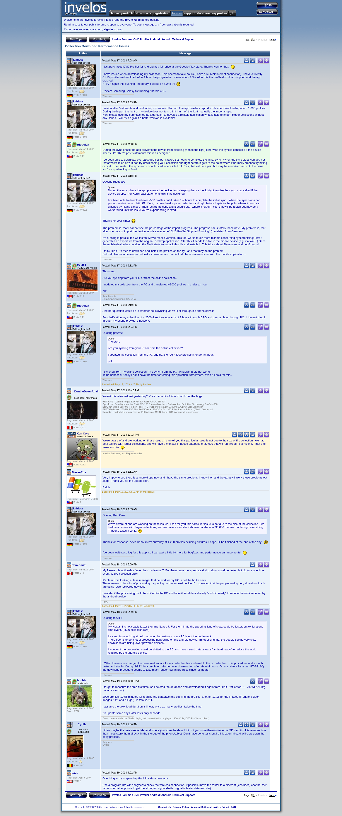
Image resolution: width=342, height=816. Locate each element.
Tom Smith (79, 565)
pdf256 (81, 264)
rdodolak (83, 144)
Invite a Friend (221, 807)
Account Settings (201, 807)
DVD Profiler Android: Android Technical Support (164, 39)
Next (273, 39)
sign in (108, 29)
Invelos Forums (121, 39)
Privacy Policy (181, 807)
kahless (78, 59)
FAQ (233, 807)
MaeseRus (79, 472)
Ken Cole (83, 433)
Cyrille (82, 724)
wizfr (75, 773)
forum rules (133, 19)
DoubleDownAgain (86, 391)
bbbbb (81, 680)
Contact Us (164, 807)
